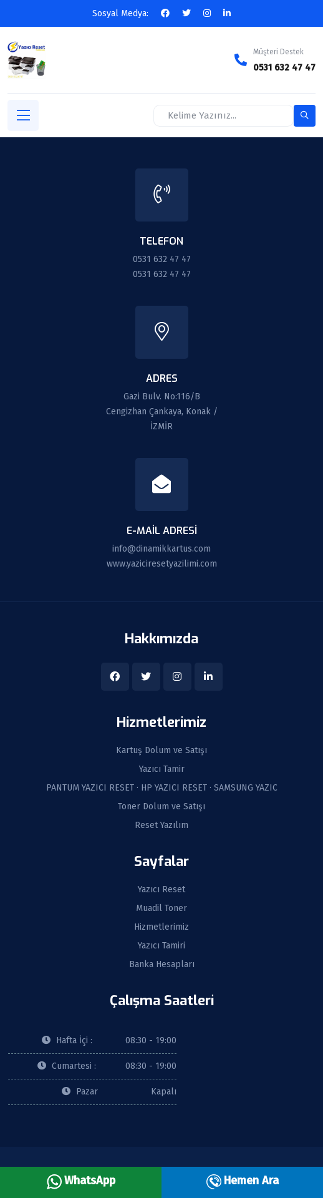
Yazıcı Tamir (162, 769)
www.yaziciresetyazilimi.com (162, 563)
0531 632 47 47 (284, 67)
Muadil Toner (161, 908)
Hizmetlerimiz (161, 927)
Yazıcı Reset (161, 889)
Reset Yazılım (161, 825)
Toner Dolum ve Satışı (161, 806)
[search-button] (305, 116)
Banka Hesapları (162, 964)
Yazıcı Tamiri (161, 946)
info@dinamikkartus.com (161, 548)
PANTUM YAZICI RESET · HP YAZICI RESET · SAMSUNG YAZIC (161, 788)
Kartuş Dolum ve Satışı (161, 750)
